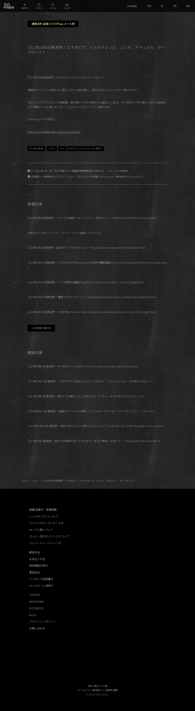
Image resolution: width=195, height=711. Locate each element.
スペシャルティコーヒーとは (46, 523)
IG (162, 6)
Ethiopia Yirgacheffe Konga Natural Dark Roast (54, 131)
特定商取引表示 (38, 565)
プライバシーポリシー (42, 621)
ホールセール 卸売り (41, 585)
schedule (132, 6)
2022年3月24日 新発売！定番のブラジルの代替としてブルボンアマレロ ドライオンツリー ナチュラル (91, 411)
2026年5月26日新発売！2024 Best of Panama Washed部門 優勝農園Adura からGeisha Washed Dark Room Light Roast (97, 265)
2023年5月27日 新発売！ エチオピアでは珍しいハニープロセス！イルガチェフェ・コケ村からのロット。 (91, 381)
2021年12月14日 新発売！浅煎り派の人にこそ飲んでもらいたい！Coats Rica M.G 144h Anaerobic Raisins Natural (95, 426)
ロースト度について (41, 529)
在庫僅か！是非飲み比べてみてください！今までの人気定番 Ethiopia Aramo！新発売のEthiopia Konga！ (88, 176)
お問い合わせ (37, 628)
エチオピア (71, 148)
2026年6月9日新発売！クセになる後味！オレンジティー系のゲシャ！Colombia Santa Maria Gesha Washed (92, 218)
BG (188, 6)
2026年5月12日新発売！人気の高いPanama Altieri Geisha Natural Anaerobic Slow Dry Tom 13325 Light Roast (92, 312)
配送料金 (34, 552)
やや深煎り (96, 148)
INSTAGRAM (36, 601)
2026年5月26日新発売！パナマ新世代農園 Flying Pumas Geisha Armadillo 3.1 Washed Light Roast (85, 282)
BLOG (32, 615)
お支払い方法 (37, 559)
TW (149, 6)
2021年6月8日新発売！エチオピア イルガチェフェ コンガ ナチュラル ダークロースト (88, 480)
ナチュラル (84, 148)
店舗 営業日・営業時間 (43, 509)
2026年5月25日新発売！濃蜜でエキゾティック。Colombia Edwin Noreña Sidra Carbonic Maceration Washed (92, 297)
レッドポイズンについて (44, 516)
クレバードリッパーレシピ (45, 543)
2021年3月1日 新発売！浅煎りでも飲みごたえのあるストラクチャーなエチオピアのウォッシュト (86, 396)
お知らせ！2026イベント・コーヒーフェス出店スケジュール (64, 233)
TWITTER (34, 595)
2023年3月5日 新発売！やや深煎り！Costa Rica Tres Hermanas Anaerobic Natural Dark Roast (83, 366)
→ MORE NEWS (41, 328)
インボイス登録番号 (41, 579)
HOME (24, 480)
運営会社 (34, 572)
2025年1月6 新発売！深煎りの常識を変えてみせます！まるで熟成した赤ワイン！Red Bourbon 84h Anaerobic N (94, 441)
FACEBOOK (36, 608)
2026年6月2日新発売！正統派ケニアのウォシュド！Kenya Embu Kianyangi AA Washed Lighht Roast (87, 247)
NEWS (51, 148)
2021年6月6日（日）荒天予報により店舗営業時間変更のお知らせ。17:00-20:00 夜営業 (79, 170)
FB (175, 6)
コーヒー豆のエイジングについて (49, 536)
